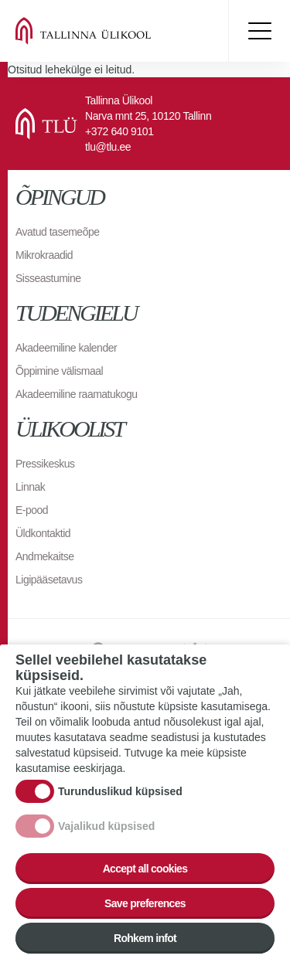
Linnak (30, 487)
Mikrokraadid (44, 255)
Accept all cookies (145, 885)
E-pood (31, 510)
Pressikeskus (44, 463)
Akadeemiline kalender (66, 348)
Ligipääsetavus (48, 579)
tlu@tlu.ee (108, 147)
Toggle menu (259, 31)
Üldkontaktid (42, 533)
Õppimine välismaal (59, 371)
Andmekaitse (44, 556)
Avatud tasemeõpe (57, 232)
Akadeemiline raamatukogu (76, 394)
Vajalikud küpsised (106, 842)
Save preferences (145, 919)
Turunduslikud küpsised (120, 807)
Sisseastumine (48, 278)
